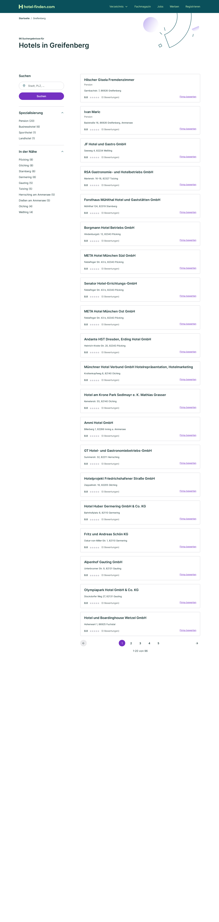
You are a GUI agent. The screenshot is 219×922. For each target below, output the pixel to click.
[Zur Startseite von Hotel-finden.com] (37, 6)
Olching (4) (25, 206)
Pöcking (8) (26, 160)
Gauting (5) (26, 183)
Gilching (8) (26, 165)
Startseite (24, 18)
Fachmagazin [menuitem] (143, 6)
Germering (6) (27, 177)
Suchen (41, 96)
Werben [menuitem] (174, 6)
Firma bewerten (188, 97)
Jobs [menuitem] (160, 6)
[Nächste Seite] (197, 647)
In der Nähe (28, 152)
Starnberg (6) (27, 171)
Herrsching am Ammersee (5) (37, 195)
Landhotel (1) (27, 138)
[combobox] (41, 86)
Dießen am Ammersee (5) (34, 200)
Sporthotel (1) (27, 132)
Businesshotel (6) (29, 127)
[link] (140, 88)
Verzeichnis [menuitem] (116, 6)
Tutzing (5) (25, 189)
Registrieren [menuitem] (193, 6)
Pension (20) (26, 121)
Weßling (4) (26, 212)
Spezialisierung (31, 113)
